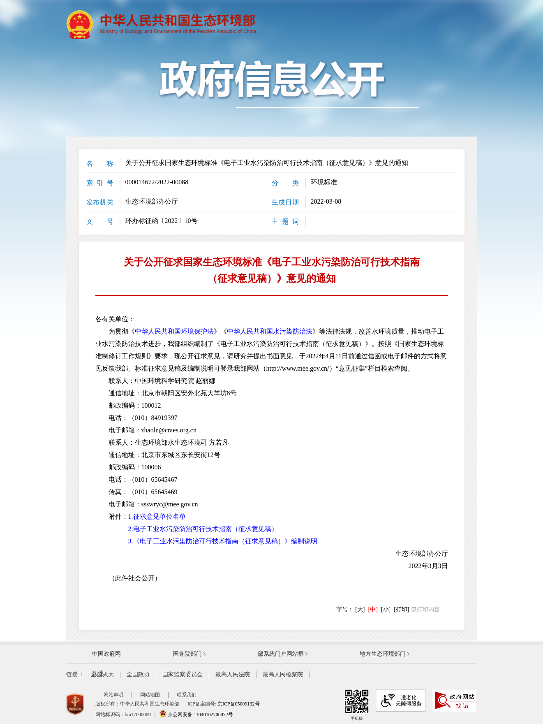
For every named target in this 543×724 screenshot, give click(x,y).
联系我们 (186, 695)
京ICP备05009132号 (238, 704)
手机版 (356, 705)
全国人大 (102, 674)
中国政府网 (106, 654)
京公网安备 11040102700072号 (196, 714)
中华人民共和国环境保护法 (174, 331)
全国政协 (138, 674)
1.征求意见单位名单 (157, 516)
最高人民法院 (232, 674)
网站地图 (150, 695)
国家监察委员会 (182, 674)
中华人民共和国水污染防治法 (269, 331)
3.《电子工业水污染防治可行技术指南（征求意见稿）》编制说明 (222, 541)
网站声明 (113, 695)
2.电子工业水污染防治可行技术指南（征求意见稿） (203, 528)
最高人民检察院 (283, 674)
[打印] (401, 609)
